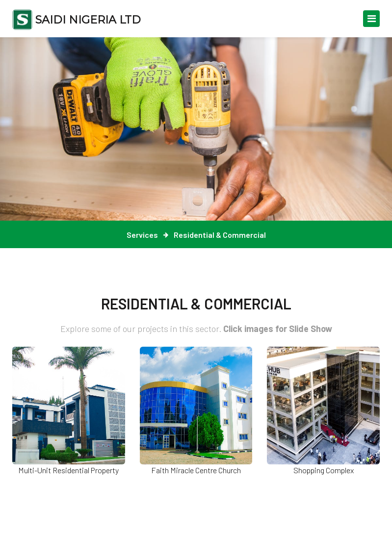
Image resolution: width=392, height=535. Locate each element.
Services (142, 234)
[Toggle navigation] (371, 18)
